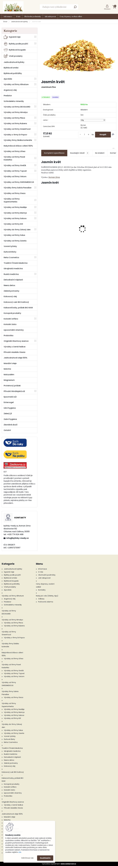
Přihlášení (107, 9)
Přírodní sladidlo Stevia (14, 352)
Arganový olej (10, 90)
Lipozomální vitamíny (14, 330)
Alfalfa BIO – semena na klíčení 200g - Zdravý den (53, 231)
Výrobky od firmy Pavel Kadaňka (14, 158)
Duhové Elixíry (10, 252)
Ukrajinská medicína (13, 268)
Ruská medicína (11, 274)
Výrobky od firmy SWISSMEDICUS (19, 182)
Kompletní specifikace (54, 153)
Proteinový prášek (12, 385)
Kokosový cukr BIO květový (16, 302)
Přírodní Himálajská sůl (14, 391)
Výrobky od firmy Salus (14, 235)
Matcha (7, 369)
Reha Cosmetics (11, 257)
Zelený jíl (8, 413)
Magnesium (9, 380)
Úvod (5, 22)
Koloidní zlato (10, 324)
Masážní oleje (10, 363)
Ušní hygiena (10, 408)
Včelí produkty (13, 56)
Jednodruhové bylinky (19, 22)
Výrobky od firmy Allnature (16, 84)
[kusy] (84, 135)
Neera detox (9, 285)
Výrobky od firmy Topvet (15, 171)
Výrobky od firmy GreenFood (17, 129)
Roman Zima (54, 177)
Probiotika (8, 335)
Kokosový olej (10, 296)
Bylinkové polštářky (13, 73)
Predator (8, 95)
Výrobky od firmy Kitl (13, 224)
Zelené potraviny (11, 291)
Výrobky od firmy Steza (14, 193)
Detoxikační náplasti (13, 279)
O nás (18, 16)
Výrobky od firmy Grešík (15, 165)
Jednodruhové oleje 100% (15, 357)
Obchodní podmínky (32, 16)
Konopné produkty (12, 313)
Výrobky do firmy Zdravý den (17, 229)
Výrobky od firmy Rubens (15, 123)
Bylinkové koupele (15, 50)
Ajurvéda (8, 79)
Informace (8, 16)
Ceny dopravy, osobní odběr (71, 16)
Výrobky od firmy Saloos (15, 218)
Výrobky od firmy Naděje (15, 207)
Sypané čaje (12, 37)
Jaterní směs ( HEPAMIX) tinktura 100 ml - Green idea (79, 226)
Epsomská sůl (10, 396)
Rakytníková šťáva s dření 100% (18, 146)
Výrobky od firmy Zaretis (15, 240)
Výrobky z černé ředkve (14, 346)
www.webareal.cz (68, 864)
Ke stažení (99, 153)
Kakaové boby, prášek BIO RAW (18, 307)
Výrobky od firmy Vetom (15, 176)
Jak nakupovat (50, 16)
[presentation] (42, 225)
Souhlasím (45, 858)
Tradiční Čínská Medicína (15, 263)
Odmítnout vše (27, 858)
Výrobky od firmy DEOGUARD (17, 106)
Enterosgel (9, 402)
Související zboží (79, 153)
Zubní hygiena (10, 419)
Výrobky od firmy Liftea (14, 151)
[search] (75, 7)
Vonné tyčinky (10, 246)
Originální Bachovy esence (16, 341)
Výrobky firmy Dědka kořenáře (18, 140)
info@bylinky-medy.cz (17, 538)
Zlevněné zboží (10, 424)
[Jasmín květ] (78, 53)
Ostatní (7, 430)
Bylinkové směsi (11, 67)
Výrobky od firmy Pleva (14, 118)
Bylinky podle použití (16, 44)
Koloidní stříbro (11, 318)
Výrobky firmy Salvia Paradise (17, 187)
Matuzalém (9, 374)
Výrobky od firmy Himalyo (16, 112)
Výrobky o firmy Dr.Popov (15, 134)
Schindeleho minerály (14, 101)
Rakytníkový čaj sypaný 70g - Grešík (104, 230)
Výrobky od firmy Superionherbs (12, 200)
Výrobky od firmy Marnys (15, 213)
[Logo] (13, 7)
